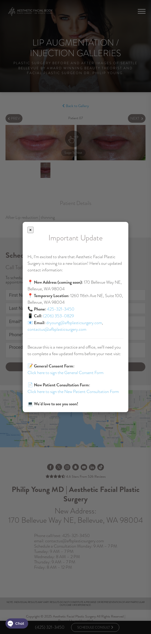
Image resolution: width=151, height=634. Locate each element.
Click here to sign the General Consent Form (65, 372)
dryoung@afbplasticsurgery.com (74, 323)
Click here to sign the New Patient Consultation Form (73, 391)
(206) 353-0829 (58, 316)
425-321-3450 (60, 309)
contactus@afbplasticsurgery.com (57, 329)
